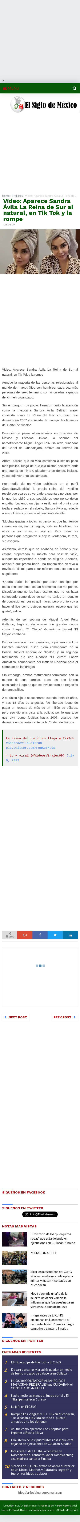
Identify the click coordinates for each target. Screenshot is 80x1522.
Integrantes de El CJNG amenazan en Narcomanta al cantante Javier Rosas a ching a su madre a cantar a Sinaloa (42, 1454)
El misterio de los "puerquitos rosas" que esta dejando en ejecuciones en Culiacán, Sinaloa (53, 1238)
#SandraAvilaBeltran (24, 743)
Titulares (17, 195)
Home (5, 195)
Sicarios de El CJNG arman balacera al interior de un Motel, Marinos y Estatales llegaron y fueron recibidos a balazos (43, 1469)
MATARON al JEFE (44, 1253)
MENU (11, 88)
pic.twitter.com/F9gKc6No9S (30, 748)
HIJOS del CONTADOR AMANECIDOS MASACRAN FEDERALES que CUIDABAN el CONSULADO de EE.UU (42, 1384)
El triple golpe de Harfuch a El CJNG (36, 1362)
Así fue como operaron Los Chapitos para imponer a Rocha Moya (39, 1430)
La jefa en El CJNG (23, 1406)
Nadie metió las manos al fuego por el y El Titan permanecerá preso (40, 1397)
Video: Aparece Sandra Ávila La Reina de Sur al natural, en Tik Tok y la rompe (38, 209)
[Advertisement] (39, 39)
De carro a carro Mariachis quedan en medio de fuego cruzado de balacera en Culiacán (41, 1371)
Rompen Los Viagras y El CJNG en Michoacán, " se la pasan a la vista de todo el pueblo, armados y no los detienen (43, 1417)
